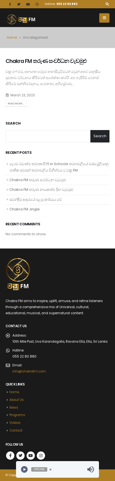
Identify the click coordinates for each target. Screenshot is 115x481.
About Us (16, 400)
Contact (15, 430)
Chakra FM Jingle (24, 209)
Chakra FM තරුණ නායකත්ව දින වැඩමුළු (41, 189)
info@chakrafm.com (29, 371)
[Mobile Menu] (104, 18)
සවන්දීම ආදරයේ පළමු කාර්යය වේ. (35, 199)
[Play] (24, 469)
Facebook (10, 455)
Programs (17, 415)
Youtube (31, 455)
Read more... (16, 103)
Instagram (41, 455)
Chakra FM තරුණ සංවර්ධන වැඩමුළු (46, 61)
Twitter (20, 455)
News (13, 407)
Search (13, 123)
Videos (14, 423)
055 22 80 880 (66, 4)
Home (12, 37)
